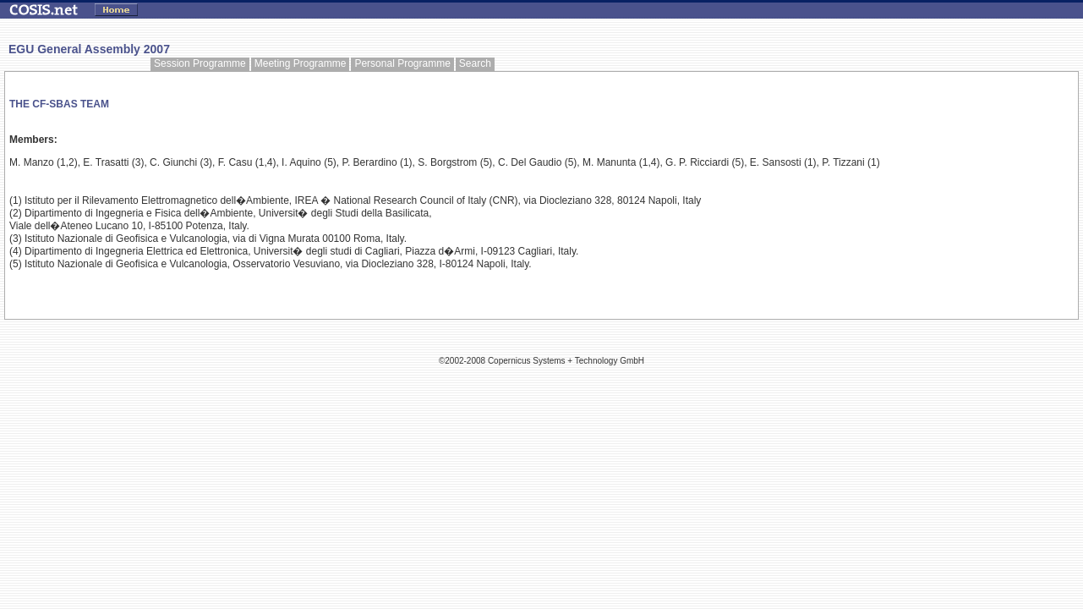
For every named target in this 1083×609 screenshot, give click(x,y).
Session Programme (200, 63)
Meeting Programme (300, 63)
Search (475, 63)
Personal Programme (402, 63)
